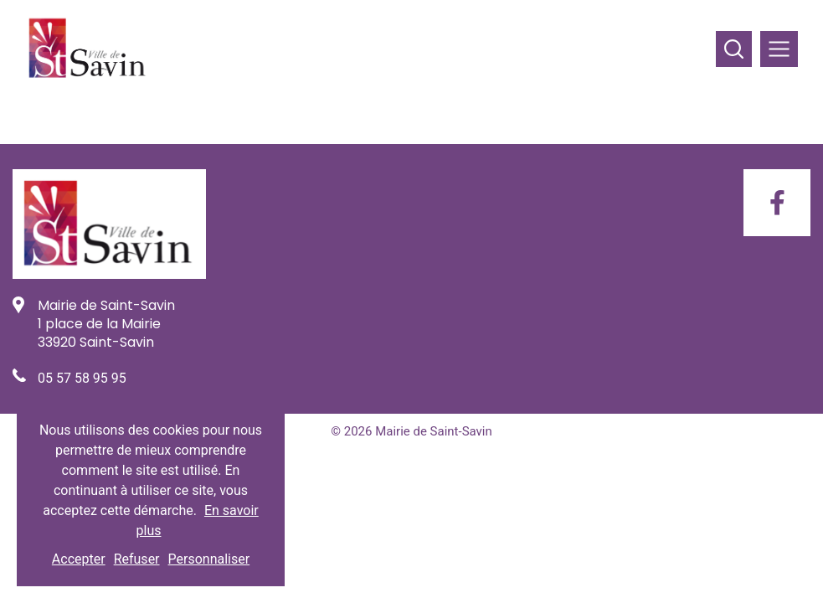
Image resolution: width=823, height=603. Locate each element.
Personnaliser (209, 559)
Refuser (137, 559)
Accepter (78, 559)
